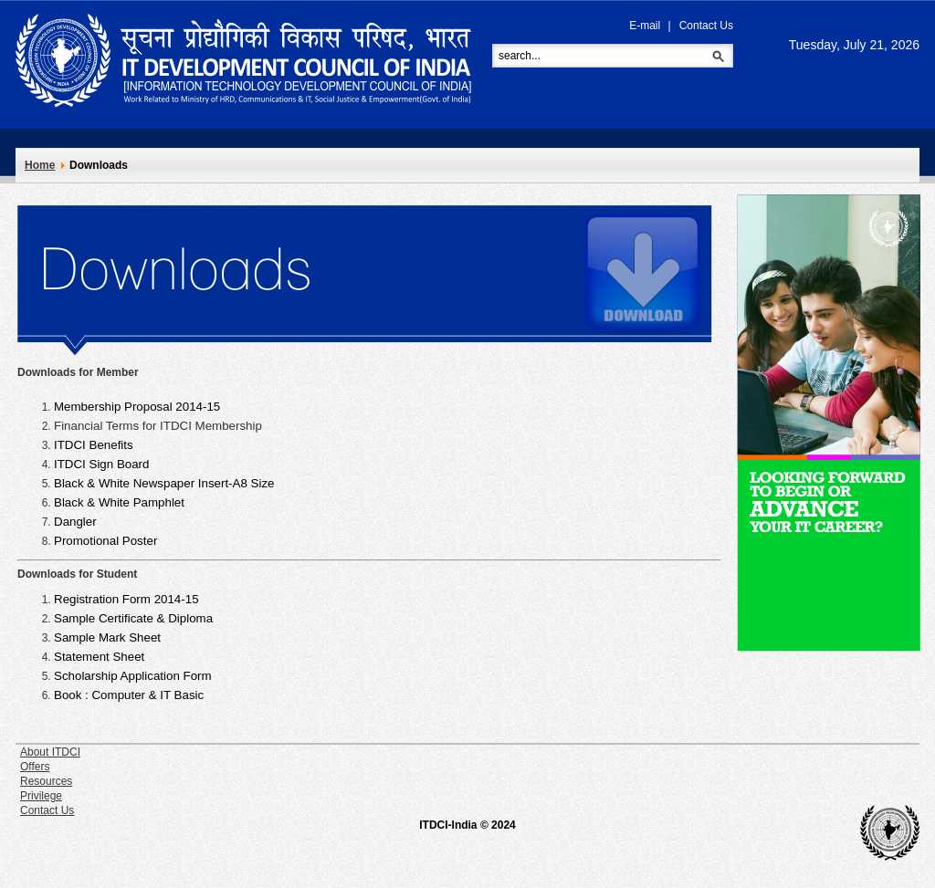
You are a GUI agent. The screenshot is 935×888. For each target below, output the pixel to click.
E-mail (644, 25)
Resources (46, 781)
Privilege (41, 795)
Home (40, 165)
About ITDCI (50, 752)
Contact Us (706, 25)
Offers (34, 766)
